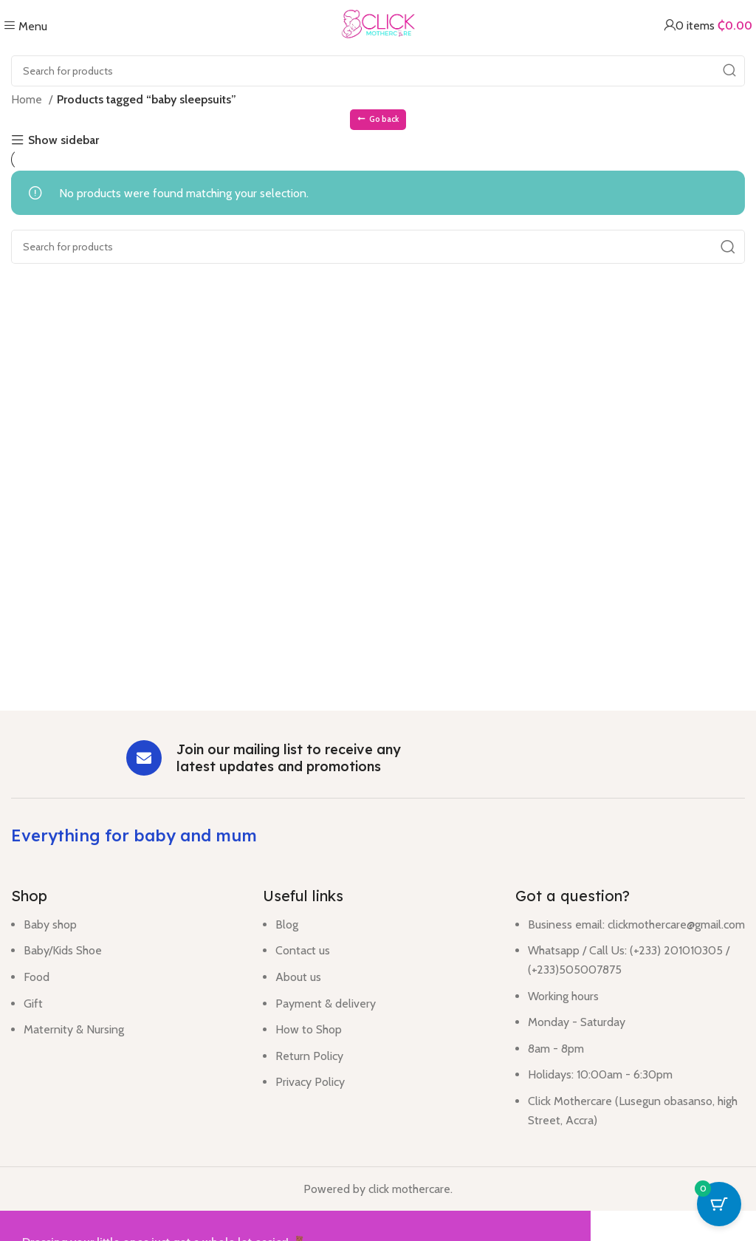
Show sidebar (63, 140)
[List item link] (126, 984)
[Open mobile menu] (25, 26)
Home (28, 99)
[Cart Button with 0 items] (719, 1204)
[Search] (378, 70)
